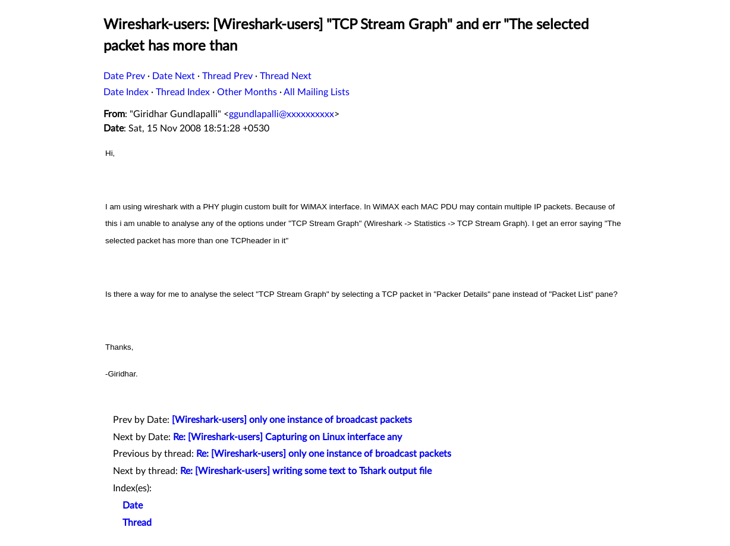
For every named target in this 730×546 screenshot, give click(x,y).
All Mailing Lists (317, 92)
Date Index (126, 92)
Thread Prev (227, 76)
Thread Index (183, 92)
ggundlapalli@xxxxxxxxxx (281, 114)
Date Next (173, 76)
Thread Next (285, 76)
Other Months (247, 92)
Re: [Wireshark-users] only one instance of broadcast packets (323, 454)
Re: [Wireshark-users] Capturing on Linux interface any (287, 437)
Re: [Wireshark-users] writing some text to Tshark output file (306, 471)
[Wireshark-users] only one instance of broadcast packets (292, 420)
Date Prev (124, 76)
